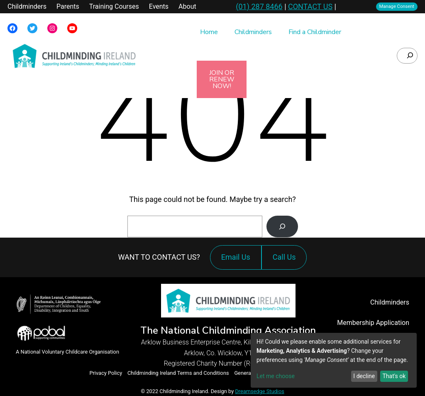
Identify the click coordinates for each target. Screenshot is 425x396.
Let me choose (275, 376)
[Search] (282, 226)
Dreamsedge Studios (259, 391)
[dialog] (334, 360)
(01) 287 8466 (259, 6)
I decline (364, 376)
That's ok (393, 376)
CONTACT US (310, 6)
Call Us (286, 261)
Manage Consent (397, 6)
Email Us (235, 257)
